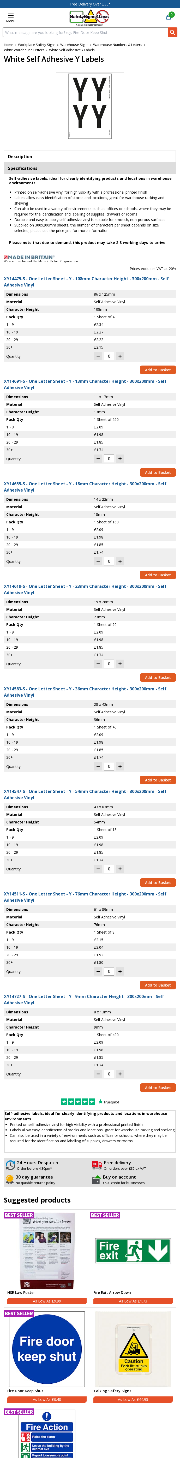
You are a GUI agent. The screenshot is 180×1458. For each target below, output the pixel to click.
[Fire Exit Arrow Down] (133, 1258)
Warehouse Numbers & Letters (117, 44)
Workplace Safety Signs (37, 44)
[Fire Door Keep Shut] (47, 1357)
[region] (47, 1251)
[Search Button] (172, 32)
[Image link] (90, 257)
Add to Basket (158, 369)
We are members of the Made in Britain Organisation (41, 261)
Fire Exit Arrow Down (112, 1292)
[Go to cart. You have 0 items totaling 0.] (168, 18)
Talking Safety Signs (112, 1391)
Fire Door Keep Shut (25, 1391)
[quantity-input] (109, 356)
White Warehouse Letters (24, 49)
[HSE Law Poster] (47, 1258)
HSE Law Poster (21, 1292)
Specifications (22, 168)
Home (8, 44)
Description (20, 156)
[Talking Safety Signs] (133, 1357)
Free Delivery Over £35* (90, 4)
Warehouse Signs (74, 44)
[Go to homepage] (89, 17)
